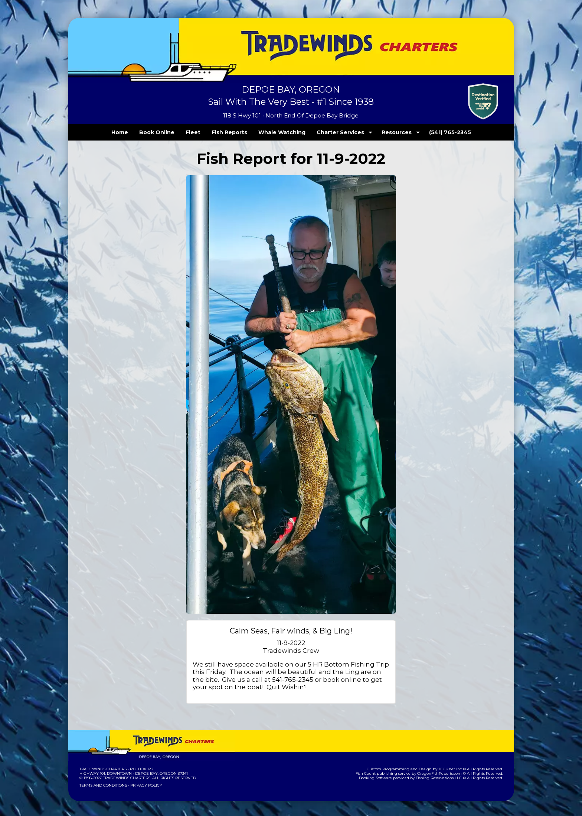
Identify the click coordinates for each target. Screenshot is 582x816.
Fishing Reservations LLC (443, 778)
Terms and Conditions (102, 785)
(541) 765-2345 (434, 132)
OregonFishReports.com (444, 773)
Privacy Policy (143, 785)
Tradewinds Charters (102, 769)
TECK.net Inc (453, 769)
